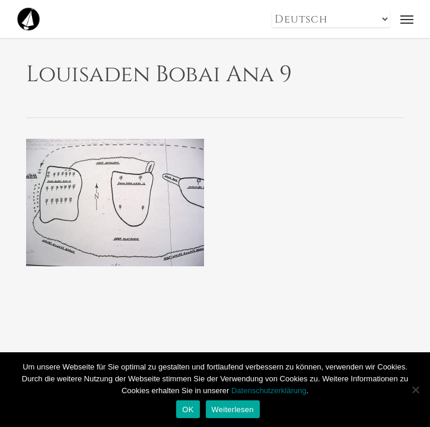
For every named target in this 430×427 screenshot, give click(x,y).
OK (187, 409)
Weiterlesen (233, 409)
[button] (406, 19)
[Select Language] (331, 19)
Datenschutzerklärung (268, 390)
